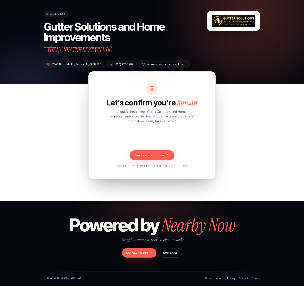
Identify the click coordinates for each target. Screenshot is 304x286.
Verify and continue (152, 155)
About (219, 278)
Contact (243, 278)
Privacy (256, 278)
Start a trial (170, 253)
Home (208, 278)
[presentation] (152, 137)
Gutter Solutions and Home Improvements (104, 32)
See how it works (139, 253)
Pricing (231, 278)
